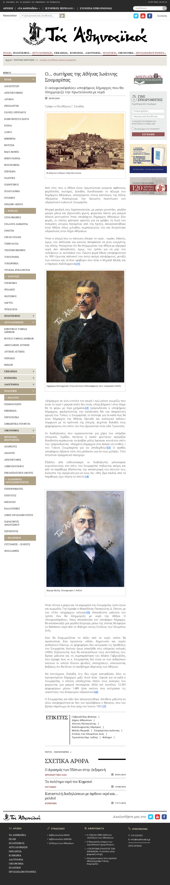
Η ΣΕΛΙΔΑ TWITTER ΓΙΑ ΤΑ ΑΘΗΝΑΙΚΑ (136, 15)
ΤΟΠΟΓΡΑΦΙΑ (11, 256)
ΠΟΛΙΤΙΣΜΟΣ (21, 53)
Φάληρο (107, 737)
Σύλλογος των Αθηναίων (61, 843)
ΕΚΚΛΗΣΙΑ (60, 53)
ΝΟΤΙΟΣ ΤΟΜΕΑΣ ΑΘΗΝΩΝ (19, 338)
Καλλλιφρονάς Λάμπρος (86, 727)
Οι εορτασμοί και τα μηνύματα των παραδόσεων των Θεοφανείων (31, 2)
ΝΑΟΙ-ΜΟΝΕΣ (11, 151)
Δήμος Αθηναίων (82, 720)
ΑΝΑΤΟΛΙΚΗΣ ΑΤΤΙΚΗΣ (17, 345)
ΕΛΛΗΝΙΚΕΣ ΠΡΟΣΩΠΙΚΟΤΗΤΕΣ (17, 481)
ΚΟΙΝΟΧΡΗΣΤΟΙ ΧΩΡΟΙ (16, 119)
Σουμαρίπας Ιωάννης (106, 730)
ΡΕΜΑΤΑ (13, 210)
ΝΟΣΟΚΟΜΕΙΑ (11, 164)
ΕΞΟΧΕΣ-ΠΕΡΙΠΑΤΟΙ (15, 112)
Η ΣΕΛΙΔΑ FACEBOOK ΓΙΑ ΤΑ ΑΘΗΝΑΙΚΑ (149, 15)
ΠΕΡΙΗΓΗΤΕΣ (11, 531)
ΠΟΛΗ (6, 53)
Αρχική (8, 60)
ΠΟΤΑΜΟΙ (9, 197)
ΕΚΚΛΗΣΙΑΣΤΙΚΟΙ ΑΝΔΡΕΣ (18, 472)
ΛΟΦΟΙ (8, 132)
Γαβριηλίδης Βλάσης (84, 716)
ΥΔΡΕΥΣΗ (13, 276)
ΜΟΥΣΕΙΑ (9, 145)
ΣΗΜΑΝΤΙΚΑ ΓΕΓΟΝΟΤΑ (17, 423)
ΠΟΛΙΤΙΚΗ (109, 53)
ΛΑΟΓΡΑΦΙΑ (92, 53)
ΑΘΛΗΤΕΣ (9, 453)
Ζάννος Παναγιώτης (84, 723)
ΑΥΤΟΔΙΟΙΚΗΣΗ (42, 53)
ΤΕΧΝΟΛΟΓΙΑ (11, 243)
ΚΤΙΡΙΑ (8, 125)
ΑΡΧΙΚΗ (8, 8)
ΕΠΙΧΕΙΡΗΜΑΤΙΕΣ (13, 488)
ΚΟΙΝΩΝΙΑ (76, 53)
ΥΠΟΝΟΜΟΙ (10, 282)
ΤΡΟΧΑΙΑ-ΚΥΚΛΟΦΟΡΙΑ (17, 269)
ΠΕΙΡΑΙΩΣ (9, 358)
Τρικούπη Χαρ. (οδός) (85, 737)
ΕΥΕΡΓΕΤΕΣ (10, 495)
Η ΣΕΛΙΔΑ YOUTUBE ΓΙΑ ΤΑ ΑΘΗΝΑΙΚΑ (142, 15)
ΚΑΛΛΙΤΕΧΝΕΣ (12, 508)
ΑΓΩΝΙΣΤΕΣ (10, 446)
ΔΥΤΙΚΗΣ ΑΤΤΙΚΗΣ (14, 351)
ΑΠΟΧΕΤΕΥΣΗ (11, 86)
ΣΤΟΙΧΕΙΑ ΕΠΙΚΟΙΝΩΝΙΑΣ (96, 8)
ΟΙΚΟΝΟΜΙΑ (125, 53)
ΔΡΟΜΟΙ (8, 99)
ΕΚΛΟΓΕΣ (13, 397)
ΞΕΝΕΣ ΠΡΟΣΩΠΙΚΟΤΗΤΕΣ (18, 515)
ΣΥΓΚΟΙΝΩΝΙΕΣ (12, 217)
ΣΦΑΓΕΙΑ (9, 230)
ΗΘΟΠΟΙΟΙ (10, 501)
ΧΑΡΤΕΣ (8, 302)
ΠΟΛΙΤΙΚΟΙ (14, 537)
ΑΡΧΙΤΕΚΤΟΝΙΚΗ (13, 92)
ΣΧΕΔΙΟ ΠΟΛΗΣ (12, 237)
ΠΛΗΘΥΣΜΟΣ (11, 184)
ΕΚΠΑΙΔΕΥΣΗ (11, 105)
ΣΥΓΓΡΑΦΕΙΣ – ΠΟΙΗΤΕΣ (17, 544)
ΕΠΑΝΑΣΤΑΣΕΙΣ (12, 404)
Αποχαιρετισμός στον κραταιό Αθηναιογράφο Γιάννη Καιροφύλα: (102, 861)
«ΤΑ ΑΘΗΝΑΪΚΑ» (27, 8)
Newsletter (10, 15)
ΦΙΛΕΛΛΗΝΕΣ (11, 550)
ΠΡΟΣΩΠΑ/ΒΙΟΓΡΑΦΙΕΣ (150, 53)
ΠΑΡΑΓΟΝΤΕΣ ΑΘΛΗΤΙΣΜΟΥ (11, 523)
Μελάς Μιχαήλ (80, 730)
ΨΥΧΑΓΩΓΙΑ (10, 309)
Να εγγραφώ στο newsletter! (146, 129)
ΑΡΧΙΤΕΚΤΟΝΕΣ (12, 459)
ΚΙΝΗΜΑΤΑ (10, 410)
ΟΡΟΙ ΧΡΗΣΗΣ (135, 845)
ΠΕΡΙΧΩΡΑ (10, 171)
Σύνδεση (162, 15)
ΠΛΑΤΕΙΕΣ (9, 177)
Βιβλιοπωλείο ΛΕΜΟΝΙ (60, 839)
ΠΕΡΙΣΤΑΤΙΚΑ (11, 417)
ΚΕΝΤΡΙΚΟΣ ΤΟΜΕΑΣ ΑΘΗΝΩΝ (15, 330)
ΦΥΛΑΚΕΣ (9, 289)
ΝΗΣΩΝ (8, 364)
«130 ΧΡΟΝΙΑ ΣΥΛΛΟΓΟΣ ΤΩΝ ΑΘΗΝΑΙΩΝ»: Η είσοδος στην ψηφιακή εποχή (101, 851)
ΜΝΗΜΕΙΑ (10, 138)
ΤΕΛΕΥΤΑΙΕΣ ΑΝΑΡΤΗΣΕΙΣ (24, 60)
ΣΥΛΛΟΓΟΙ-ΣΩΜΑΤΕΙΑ (16, 224)
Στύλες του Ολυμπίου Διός (88, 733)
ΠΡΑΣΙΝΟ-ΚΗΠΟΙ (13, 204)
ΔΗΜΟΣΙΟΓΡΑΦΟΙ (14, 466)
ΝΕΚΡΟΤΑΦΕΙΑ (12, 158)
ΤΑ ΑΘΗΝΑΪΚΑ (85, 34)
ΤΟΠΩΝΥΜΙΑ (11, 263)
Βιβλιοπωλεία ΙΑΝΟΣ (59, 835)
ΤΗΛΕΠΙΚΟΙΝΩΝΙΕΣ (15, 250)
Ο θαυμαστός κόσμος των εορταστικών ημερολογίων (100, 843)
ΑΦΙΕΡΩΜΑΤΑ (96, 828)
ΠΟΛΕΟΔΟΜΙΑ (12, 191)
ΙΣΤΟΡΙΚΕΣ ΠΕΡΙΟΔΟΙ (59, 8)
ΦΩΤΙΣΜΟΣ (10, 296)
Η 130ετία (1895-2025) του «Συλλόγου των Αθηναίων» (100, 836)
